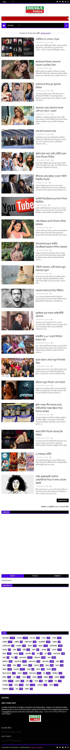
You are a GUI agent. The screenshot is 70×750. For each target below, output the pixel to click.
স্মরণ (17, 689)
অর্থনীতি (5, 642)
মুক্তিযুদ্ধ (46, 677)
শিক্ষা (46, 681)
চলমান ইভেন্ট (56, 653)
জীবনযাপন (37, 657)
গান (46, 653)
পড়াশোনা (36, 665)
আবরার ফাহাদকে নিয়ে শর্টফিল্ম (49, 290)
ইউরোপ (30, 646)
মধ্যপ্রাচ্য (35, 677)
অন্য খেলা (32, 638)
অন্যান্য (44, 638)
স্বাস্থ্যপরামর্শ (5, 689)
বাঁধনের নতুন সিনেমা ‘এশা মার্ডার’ (50, 382)
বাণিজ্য (38, 669)
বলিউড (4, 669)
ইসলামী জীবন (53, 646)
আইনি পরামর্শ (28, 642)
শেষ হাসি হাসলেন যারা (46, 131)
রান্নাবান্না (17, 681)
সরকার (16, 685)
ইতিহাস (40, 646)
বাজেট (28, 669)
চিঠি (13, 657)
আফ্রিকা (55, 642)
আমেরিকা (18, 646)
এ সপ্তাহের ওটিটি (43, 454)
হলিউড (27, 689)
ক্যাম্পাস (54, 649)
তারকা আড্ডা (32, 661)
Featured (6, 638)
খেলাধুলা (16, 653)
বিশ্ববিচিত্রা (55, 673)
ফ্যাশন (57, 665)
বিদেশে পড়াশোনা (7, 673)
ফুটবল (47, 665)
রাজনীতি (5, 681)
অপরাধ (54, 638)
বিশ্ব (44, 673)
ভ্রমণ (14, 677)
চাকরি (4, 657)
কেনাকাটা (43, 649)
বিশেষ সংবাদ (32, 673)
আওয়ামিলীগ (42, 642)
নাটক (57, 661)
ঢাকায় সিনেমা (18, 661)
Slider (19, 638)
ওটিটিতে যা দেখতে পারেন (47, 39)
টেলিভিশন (5, 661)
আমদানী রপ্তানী (6, 646)
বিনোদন (20, 673)
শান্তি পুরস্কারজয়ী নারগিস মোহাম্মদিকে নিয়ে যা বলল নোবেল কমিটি (51, 479)
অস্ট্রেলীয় (16, 642)
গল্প (38, 653)
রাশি (27, 681)
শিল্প (56, 681)
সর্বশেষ (27, 685)
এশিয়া (14, 649)
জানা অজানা (23, 657)
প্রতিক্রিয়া (25, 665)
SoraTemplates (14, 747)
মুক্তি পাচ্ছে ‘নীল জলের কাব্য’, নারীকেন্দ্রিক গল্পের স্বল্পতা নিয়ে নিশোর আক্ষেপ (49, 408)
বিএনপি (49, 669)
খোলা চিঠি (28, 653)
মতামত (24, 677)
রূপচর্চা (36, 681)
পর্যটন (14, 665)
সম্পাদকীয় (5, 685)
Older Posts (62, 500)
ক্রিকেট (4, 653)
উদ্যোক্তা (5, 649)
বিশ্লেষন (4, 677)
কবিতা (33, 649)
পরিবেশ (4, 665)
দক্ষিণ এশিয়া (45, 661)
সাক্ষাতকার (40, 685)
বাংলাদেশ (16, 669)
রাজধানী (57, 677)
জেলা (49, 657)
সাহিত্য (51, 685)
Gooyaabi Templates (36, 747)
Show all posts (46, 33)
